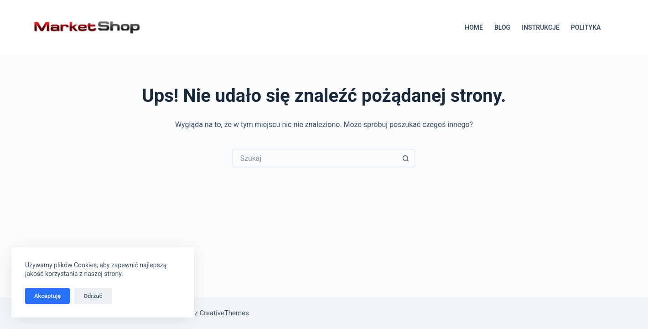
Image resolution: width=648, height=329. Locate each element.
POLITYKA (586, 27)
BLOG (502, 27)
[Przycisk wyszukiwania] (406, 158)
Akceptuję (47, 295)
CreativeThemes (224, 313)
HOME (474, 27)
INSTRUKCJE (541, 27)
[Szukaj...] (315, 158)
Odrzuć (92, 295)
